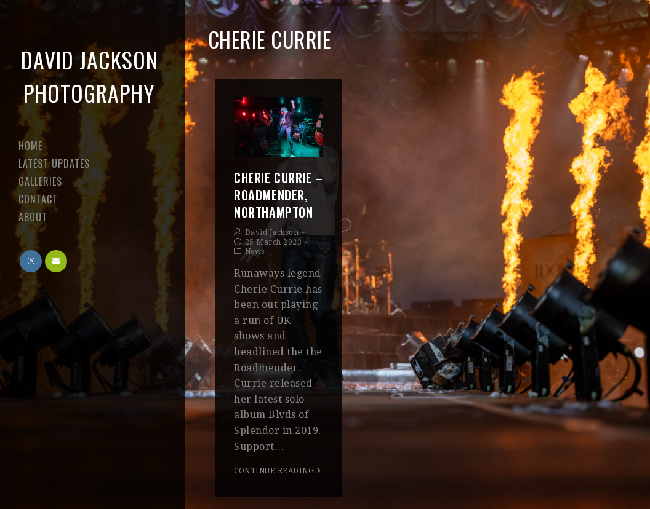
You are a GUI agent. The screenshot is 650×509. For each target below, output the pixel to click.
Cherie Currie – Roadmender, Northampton (278, 194)
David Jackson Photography (89, 76)
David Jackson (272, 232)
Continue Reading (277, 471)
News (255, 251)
